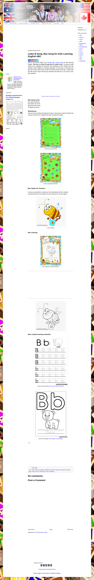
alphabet (42, 469)
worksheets (51, 471)
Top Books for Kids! (34, 23)
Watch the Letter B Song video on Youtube (51, 96)
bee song (61, 469)
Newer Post (31, 529)
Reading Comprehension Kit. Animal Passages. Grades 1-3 (14, 97)
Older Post (70, 529)
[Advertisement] (50, 37)
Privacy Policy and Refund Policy (47, 569)
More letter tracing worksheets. (57, 386)
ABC (33, 469)
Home (6, 23)
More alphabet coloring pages (56, 438)
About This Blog (13, 23)
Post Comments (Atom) (41, 532)
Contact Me (56, 23)
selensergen (46, 573)
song (47, 471)
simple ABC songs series (55, 62)
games (81, 49)
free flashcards (83, 47)
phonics (81, 53)
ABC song (37, 469)
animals (57, 469)
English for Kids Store (46, 23)
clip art (81, 39)
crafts (80, 41)
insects (33, 471)
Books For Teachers (23, 23)
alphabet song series (50, 469)
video (80, 59)
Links (62, 23)
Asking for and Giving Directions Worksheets (17, 78)
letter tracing (42, 471)
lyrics (80, 51)
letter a (37, 471)
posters (81, 55)
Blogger (58, 573)
